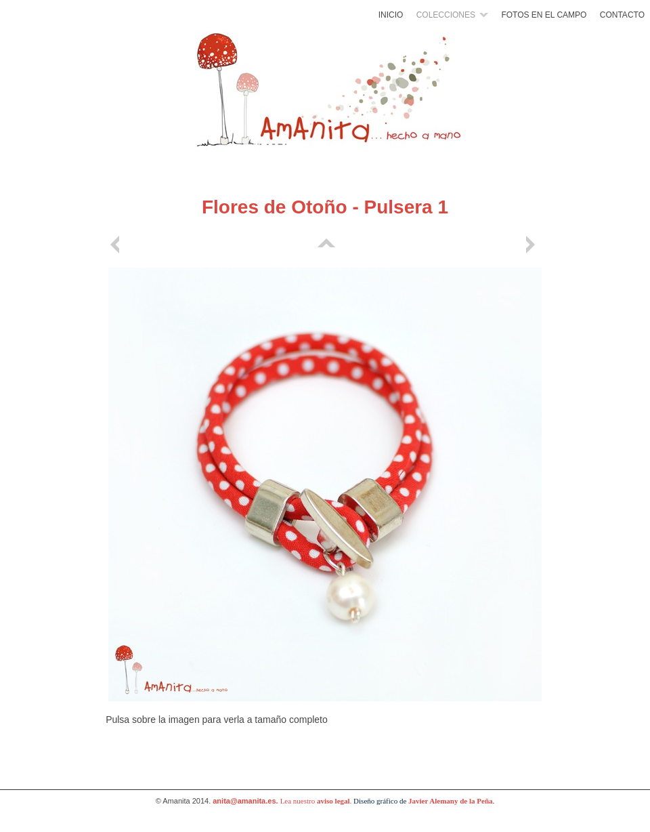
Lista (325, 244)
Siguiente (532, 244)
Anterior (117, 244)
